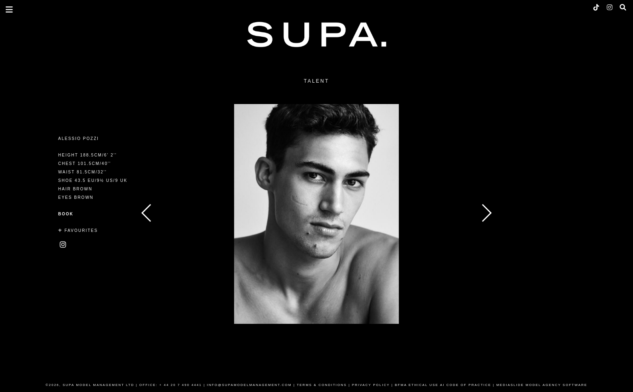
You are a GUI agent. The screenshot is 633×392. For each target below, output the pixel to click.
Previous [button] (146, 213)
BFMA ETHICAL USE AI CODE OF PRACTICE (443, 385)
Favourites (78, 230)
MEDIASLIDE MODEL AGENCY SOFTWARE (541, 385)
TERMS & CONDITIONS (322, 385)
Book (65, 214)
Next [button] (486, 213)
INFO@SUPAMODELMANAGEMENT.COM (249, 385)
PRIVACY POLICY (371, 385)
